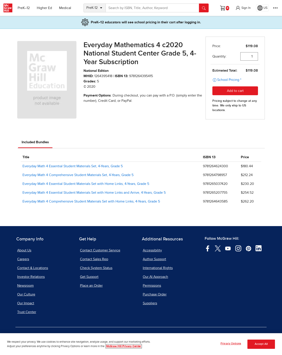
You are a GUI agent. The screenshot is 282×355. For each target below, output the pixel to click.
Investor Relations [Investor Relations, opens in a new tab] (31, 277)
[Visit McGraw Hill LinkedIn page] (259, 248)
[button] (243, 8)
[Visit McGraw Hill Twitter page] (218, 248)
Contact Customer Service (100, 250)
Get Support (89, 277)
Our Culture (26, 294)
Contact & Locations (32, 268)
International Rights (158, 268)
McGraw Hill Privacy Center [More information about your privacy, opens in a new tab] (123, 348)
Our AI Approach (155, 277)
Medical (65, 8)
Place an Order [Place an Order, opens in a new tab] (91, 285)
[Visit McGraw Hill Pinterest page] (248, 248)
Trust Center (26, 312)
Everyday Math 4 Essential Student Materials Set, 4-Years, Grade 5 (72, 166)
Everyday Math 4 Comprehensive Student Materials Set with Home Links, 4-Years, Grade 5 (91, 201)
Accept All (261, 346)
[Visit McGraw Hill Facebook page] (208, 248)
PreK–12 (24, 8)
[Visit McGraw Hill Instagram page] (238, 248)
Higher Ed (44, 8)
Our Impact (25, 303)
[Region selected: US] (262, 7)
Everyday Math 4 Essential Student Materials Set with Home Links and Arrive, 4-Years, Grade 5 (94, 192)
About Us (24, 250)
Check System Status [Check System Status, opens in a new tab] (96, 268)
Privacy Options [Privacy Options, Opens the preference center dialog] (231, 346)
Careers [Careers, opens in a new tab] (23, 259)
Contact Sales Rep (94, 259)
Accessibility (152, 250)
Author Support (154, 259)
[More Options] (275, 8)
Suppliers (150, 303)
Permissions (152, 285)
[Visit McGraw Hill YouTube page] (228, 248)
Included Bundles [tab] (35, 142)
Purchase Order (155, 294)
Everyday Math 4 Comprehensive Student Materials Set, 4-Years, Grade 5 (78, 175)
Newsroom (25, 285)
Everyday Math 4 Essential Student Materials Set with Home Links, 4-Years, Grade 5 (85, 184)
